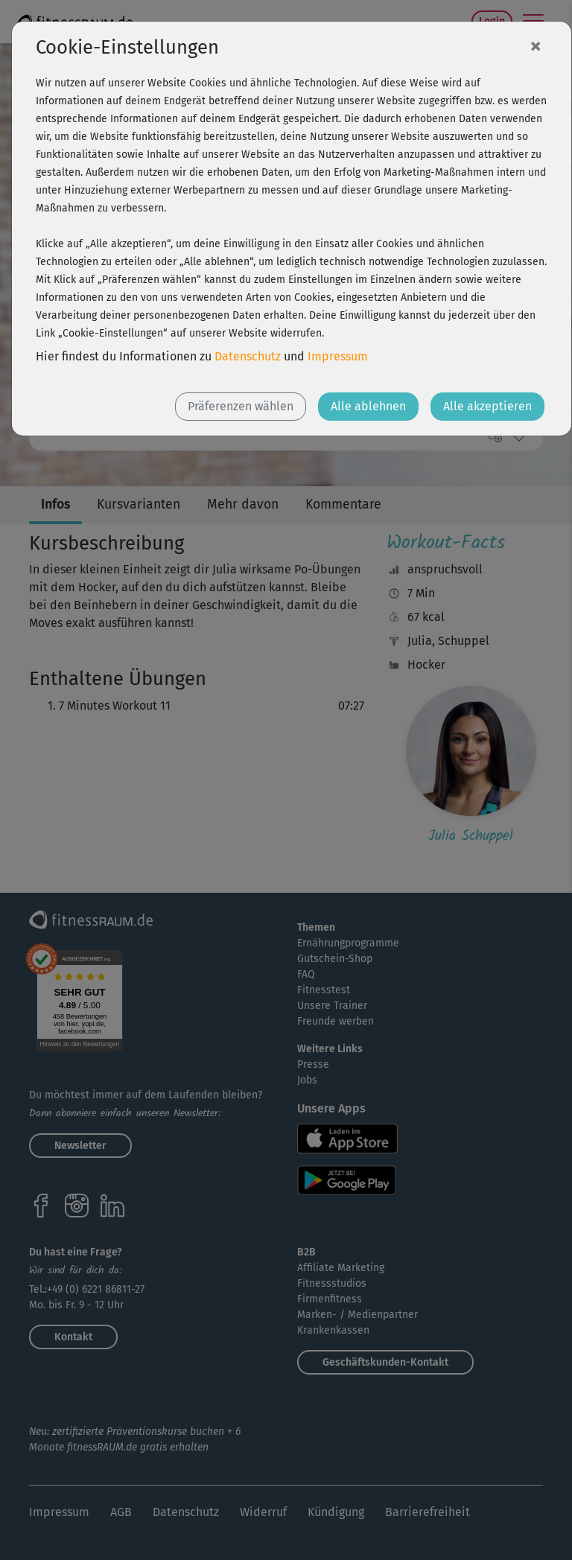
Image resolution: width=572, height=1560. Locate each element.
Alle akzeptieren (487, 406)
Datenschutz (247, 356)
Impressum (338, 356)
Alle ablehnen (368, 406)
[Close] (535, 45)
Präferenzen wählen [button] (240, 406)
